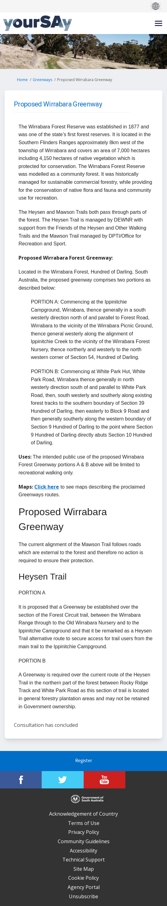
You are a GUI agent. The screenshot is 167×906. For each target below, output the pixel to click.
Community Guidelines (84, 841)
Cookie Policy (83, 877)
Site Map (83, 868)
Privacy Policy (83, 832)
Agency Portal (84, 887)
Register (83, 761)
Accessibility (83, 850)
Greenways (42, 79)
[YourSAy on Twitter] (62, 779)
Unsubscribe (83, 896)
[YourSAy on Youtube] (104, 779)
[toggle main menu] (158, 23)
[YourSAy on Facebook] (21, 779)
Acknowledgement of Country (83, 813)
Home (22, 79)
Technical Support (83, 859)
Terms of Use (83, 823)
